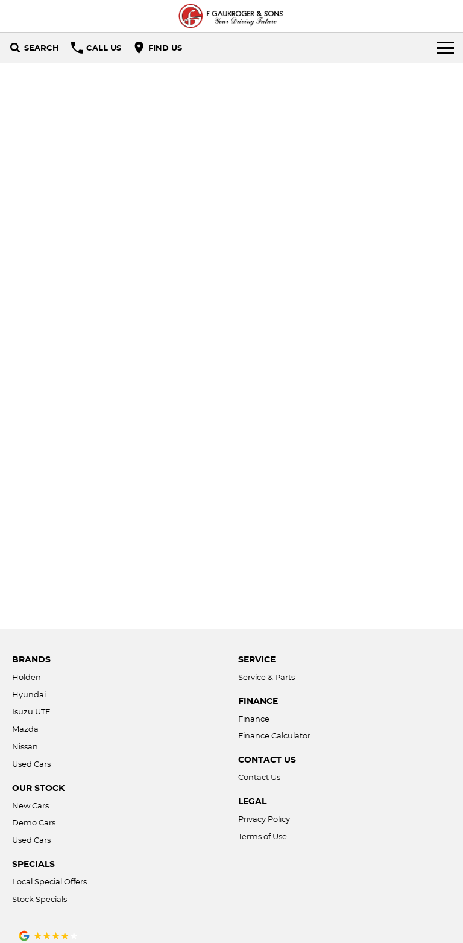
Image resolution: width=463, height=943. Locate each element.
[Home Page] (231, 16)
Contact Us (259, 777)
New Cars (30, 805)
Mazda (25, 729)
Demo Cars (33, 822)
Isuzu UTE (31, 711)
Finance (253, 718)
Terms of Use (262, 836)
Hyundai (29, 694)
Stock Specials (39, 899)
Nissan (25, 746)
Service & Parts (266, 677)
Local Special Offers (49, 881)
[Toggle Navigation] (445, 48)
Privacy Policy (264, 819)
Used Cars (31, 764)
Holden (26, 677)
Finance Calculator (274, 735)
